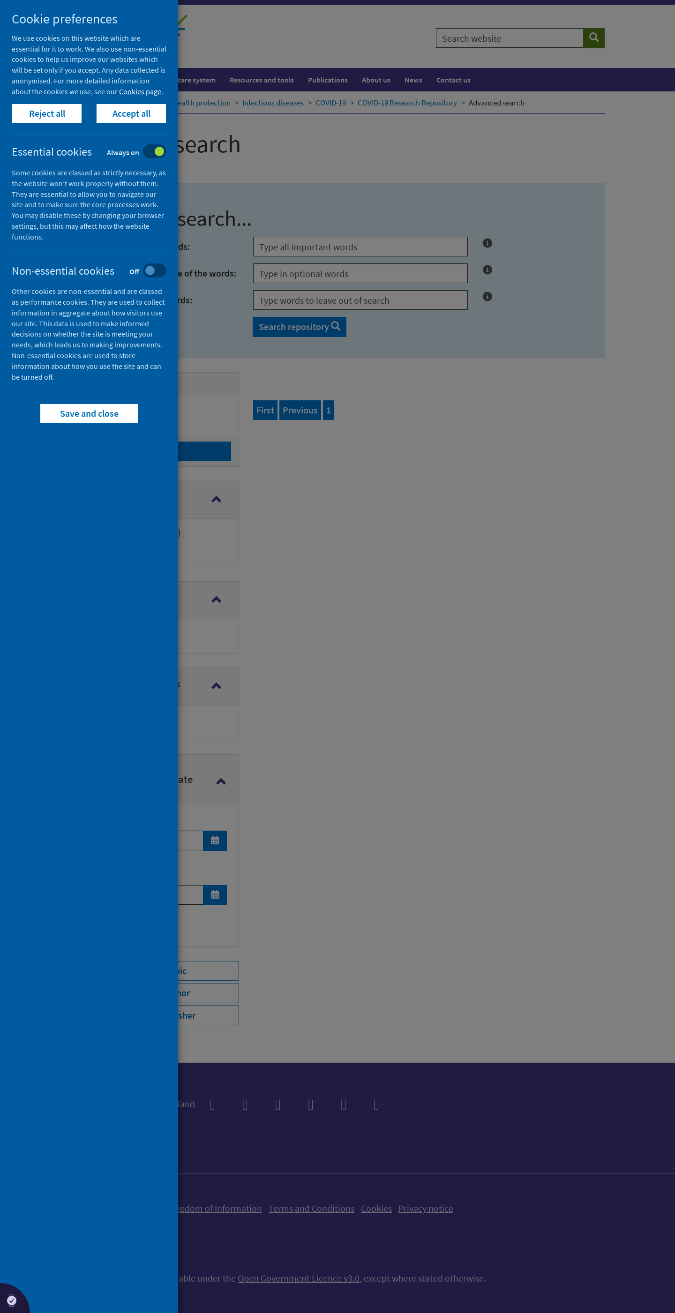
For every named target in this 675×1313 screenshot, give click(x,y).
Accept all (131, 113)
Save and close (89, 413)
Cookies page (140, 91)
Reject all (47, 113)
